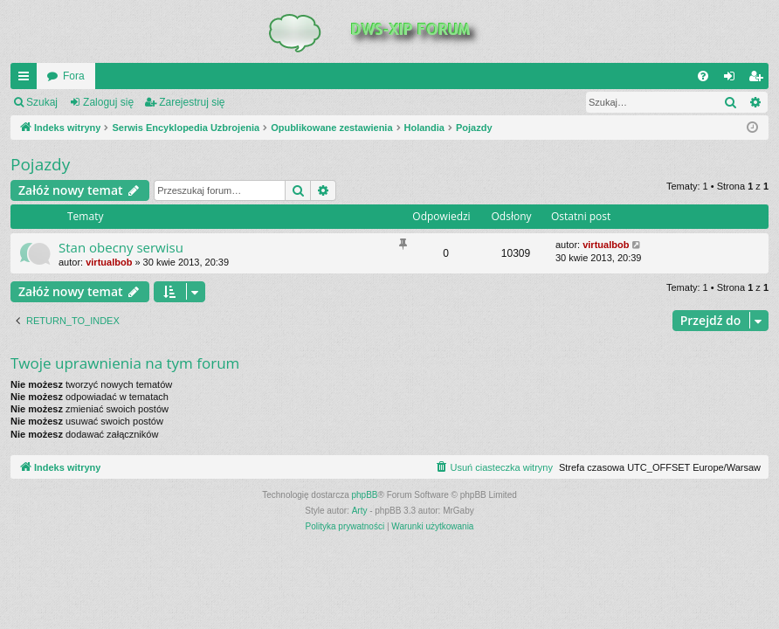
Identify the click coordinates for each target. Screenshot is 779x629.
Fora (74, 76)
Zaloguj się (108, 102)
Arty (360, 510)
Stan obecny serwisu (121, 247)
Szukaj (42, 102)
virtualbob (109, 262)
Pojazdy (40, 164)
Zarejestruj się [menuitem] (759, 79)
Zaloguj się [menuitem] (733, 79)
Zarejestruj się (191, 102)
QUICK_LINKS (27, 79)
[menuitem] (703, 76)
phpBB (365, 495)
